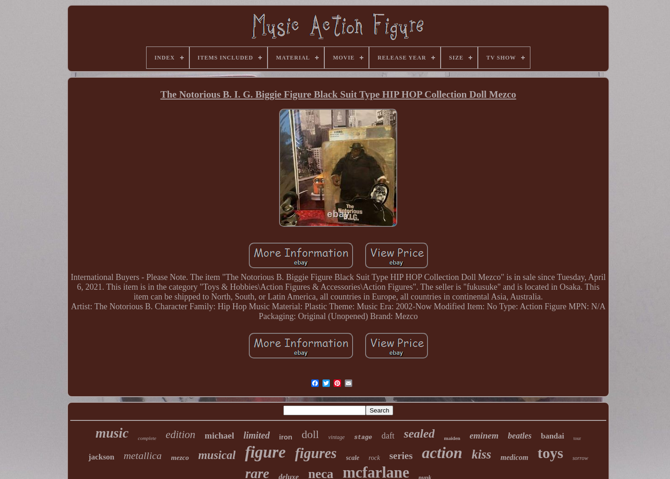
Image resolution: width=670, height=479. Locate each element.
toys (550, 453)
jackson (101, 456)
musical (217, 455)
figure (265, 452)
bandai (552, 436)
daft (388, 435)
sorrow (580, 458)
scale (353, 457)
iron (285, 437)
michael (219, 435)
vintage (336, 437)
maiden (452, 438)
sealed (419, 433)
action (442, 452)
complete (147, 438)
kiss (481, 454)
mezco (180, 457)
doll (310, 434)
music (111, 433)
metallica (143, 455)
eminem (483, 435)
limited (256, 435)
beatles (519, 435)
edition (180, 434)
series (401, 455)
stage (363, 437)
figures (316, 453)
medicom (515, 457)
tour (577, 438)
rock (374, 457)
